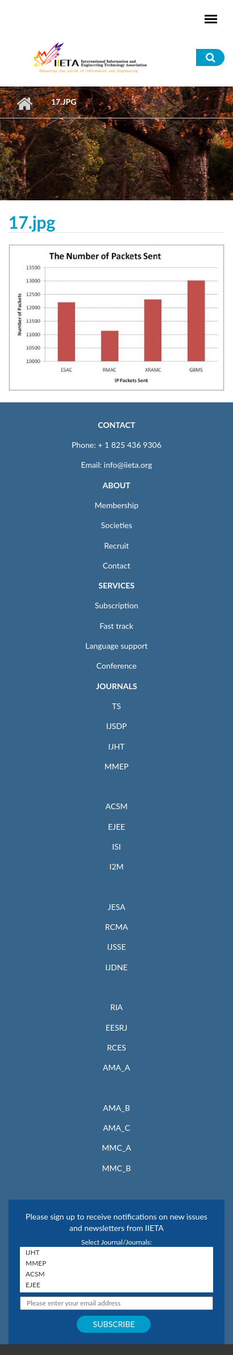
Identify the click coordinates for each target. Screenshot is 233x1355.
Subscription (116, 605)
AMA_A (116, 1067)
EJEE (116, 826)
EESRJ (116, 1027)
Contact (117, 565)
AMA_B (116, 1108)
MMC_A (116, 1147)
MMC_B (116, 1168)
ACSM (116, 806)
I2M (116, 866)
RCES (116, 1047)
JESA (117, 907)
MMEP (117, 766)
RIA (116, 1007)
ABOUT (116, 485)
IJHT (117, 746)
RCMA (116, 927)
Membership (116, 505)
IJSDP (116, 726)
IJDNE (116, 967)
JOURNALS (116, 686)
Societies (116, 525)
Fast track (116, 626)
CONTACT (116, 425)
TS (116, 706)
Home (24, 103)
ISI (116, 846)
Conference (117, 665)
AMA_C (116, 1127)
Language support (116, 645)
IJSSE (116, 947)
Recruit (116, 545)
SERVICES (116, 585)
